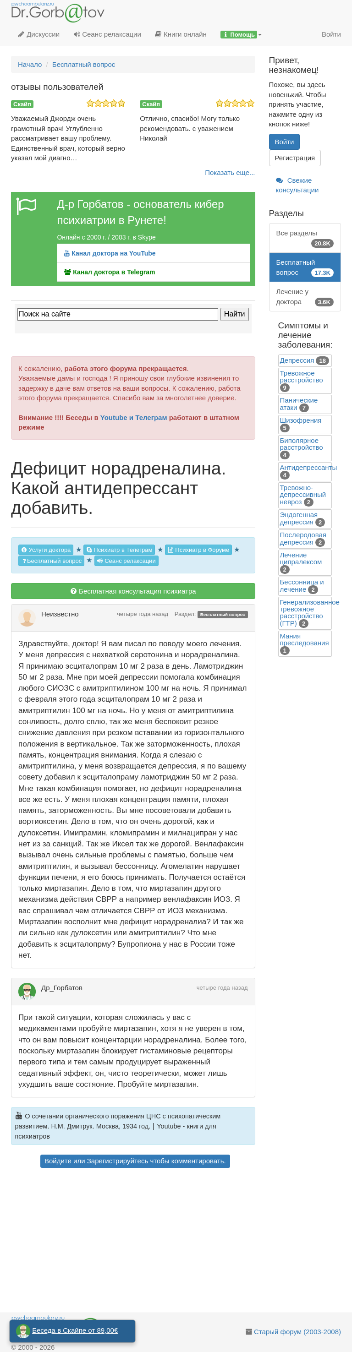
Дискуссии (39, 34)
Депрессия (297, 360)
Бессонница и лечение (302, 585)
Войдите (58, 1161)
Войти (331, 34)
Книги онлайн (181, 34)
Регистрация (295, 158)
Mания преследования (304, 639)
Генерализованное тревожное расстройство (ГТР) (310, 612)
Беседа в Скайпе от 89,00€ (75, 1330)
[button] (241, 34)
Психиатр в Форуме (198, 549)
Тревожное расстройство (301, 376)
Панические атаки (299, 403)
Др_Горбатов (61, 988)
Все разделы (305, 238)
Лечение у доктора (305, 297)
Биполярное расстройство (301, 443)
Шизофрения (301, 420)
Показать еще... (230, 172)
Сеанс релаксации (107, 34)
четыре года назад (142, 614)
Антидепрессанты (308, 467)
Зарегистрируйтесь (117, 1161)
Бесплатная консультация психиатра (133, 591)
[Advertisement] (133, 1242)
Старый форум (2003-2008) (297, 1332)
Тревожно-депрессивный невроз (303, 495)
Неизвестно (60, 614)
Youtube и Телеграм (133, 417)
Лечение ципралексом (301, 558)
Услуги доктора (46, 549)
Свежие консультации (297, 185)
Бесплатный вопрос (51, 560)
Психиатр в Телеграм (119, 549)
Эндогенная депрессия (299, 518)
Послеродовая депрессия (303, 538)
